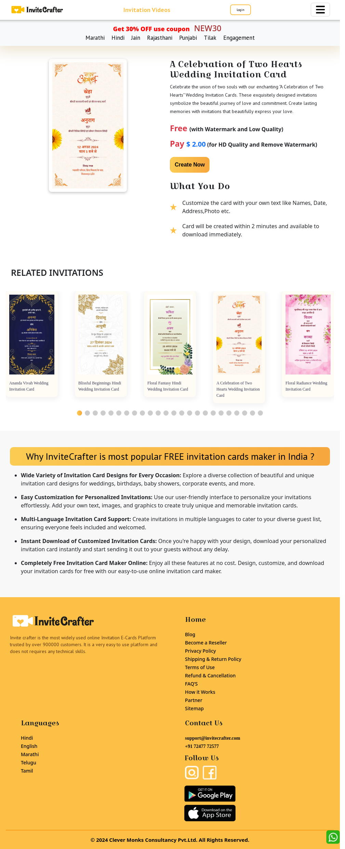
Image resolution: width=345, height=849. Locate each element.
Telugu (28, 762)
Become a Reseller (206, 642)
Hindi (117, 37)
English (29, 746)
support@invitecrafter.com (212, 738)
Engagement (239, 37)
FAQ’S (191, 683)
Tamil (27, 770)
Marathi (95, 37)
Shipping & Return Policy (213, 659)
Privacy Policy (200, 651)
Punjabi (188, 37)
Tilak (210, 37)
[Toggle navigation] (320, 9)
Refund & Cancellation (210, 675)
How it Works (200, 692)
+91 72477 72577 (202, 746)
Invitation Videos (146, 10)
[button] (79, 413)
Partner (193, 700)
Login (240, 10)
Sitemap (194, 708)
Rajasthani (159, 37)
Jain (135, 37)
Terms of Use (200, 667)
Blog (190, 634)
